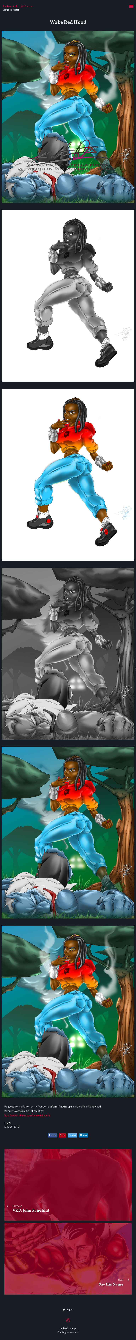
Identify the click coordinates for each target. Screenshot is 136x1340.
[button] (68, 1309)
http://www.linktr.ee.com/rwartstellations (27, 1115)
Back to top (68, 1328)
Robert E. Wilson (18, 6)
